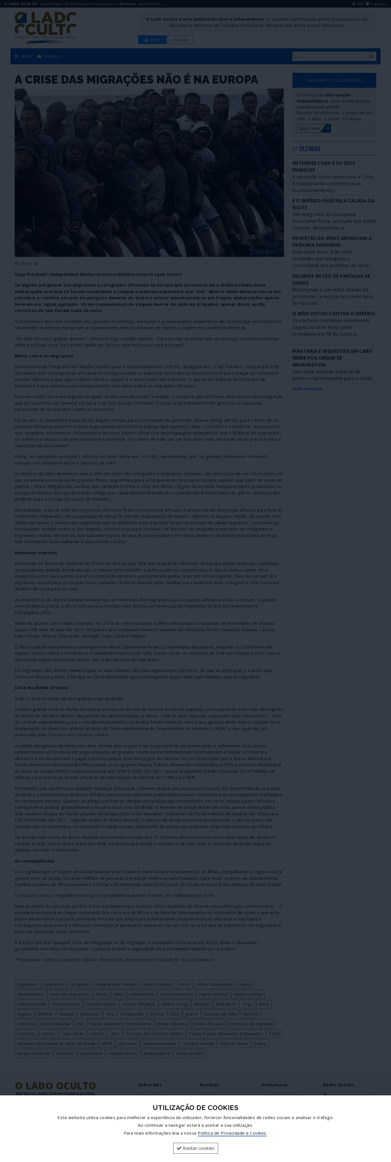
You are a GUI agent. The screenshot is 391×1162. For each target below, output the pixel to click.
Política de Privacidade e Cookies (232, 1133)
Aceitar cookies (195, 1148)
